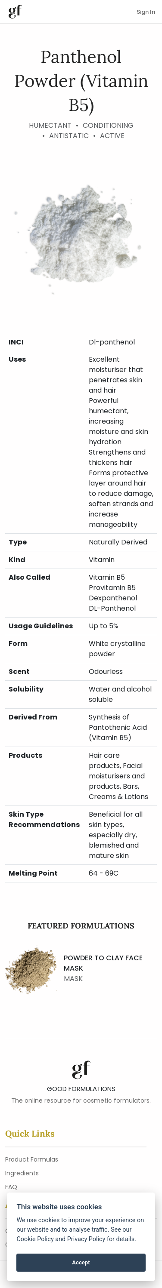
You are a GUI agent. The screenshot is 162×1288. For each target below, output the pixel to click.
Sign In (146, 12)
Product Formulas (31, 1159)
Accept (81, 1262)
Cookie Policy (34, 1239)
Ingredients (22, 1173)
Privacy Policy (86, 1239)
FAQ (11, 1187)
